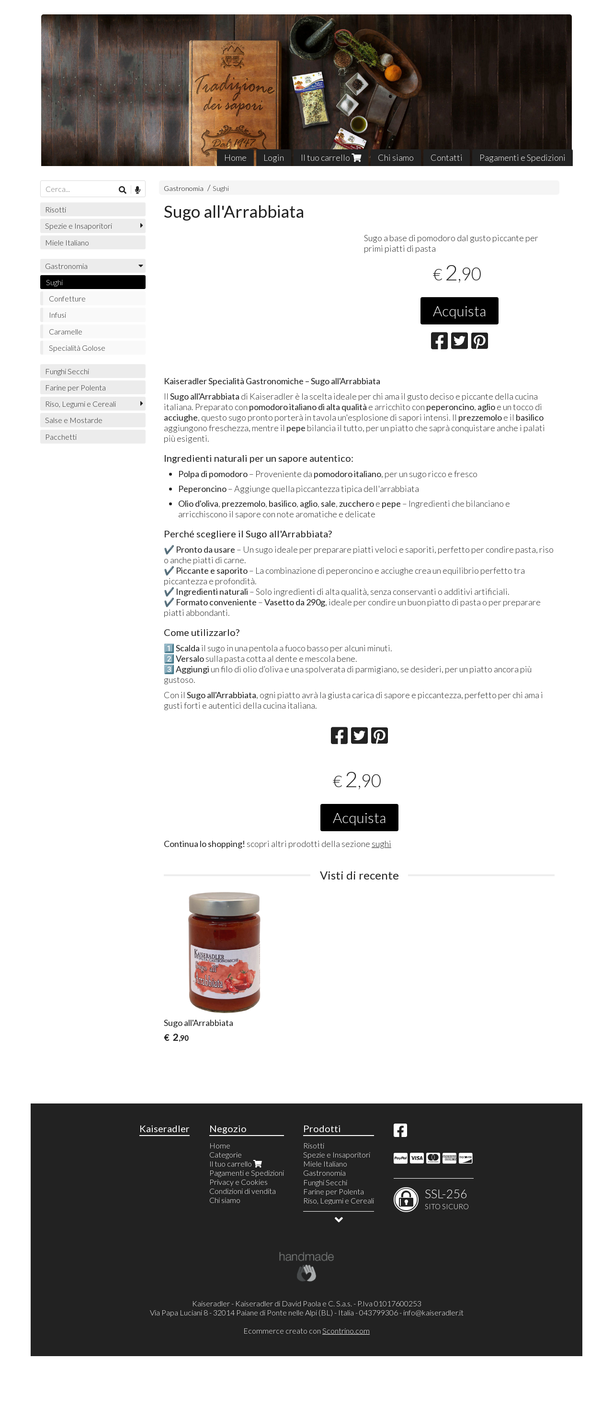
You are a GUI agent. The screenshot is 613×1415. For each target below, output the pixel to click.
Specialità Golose (77, 347)
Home (235, 157)
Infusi (57, 314)
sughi (381, 903)
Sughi (221, 188)
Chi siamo (396, 157)
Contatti (447, 157)
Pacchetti (61, 436)
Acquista (459, 310)
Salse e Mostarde (73, 419)
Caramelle (65, 331)
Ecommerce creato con (306, 1389)
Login (273, 157)
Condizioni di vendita (242, 1250)
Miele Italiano (67, 242)
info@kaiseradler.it (433, 1371)
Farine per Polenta (75, 387)
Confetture (67, 298)
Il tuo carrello (331, 157)
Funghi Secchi (67, 371)
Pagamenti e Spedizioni (522, 157)
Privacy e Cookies (238, 1241)
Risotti (55, 209)
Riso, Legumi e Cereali (80, 403)
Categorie (225, 1213)
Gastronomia (184, 188)
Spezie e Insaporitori (78, 225)
